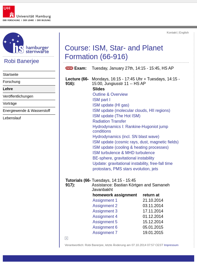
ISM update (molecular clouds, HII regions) (131, 110)
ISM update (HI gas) (111, 105)
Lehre (8, 89)
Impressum (171, 245)
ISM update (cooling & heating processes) (131, 147)
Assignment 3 (105, 211)
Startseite (10, 74)
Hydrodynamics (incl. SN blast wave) (126, 136)
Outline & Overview (110, 94)
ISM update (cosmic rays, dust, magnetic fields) (136, 142)
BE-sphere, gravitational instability (123, 158)
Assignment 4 (105, 216)
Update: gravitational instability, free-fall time (133, 163)
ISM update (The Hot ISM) (116, 116)
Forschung (11, 82)
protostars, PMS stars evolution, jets (125, 169)
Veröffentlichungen (18, 96)
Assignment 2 (105, 206)
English (184, 32)
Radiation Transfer (109, 121)
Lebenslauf (12, 118)
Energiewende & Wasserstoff (26, 111)
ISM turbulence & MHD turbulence (124, 153)
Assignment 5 (105, 222)
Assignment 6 (105, 227)
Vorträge (10, 103)
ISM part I (101, 100)
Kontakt (172, 32)
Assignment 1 (105, 200)
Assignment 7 (105, 232)
